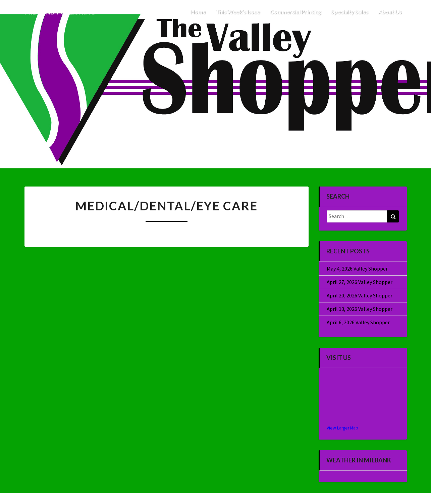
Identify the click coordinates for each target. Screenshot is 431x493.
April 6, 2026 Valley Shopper (358, 322)
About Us (390, 11)
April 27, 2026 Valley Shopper (359, 282)
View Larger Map (342, 428)
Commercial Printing (295, 11)
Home (198, 11)
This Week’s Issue (238, 11)
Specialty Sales (349, 11)
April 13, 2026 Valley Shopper (359, 308)
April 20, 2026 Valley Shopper (359, 295)
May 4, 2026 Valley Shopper (357, 268)
